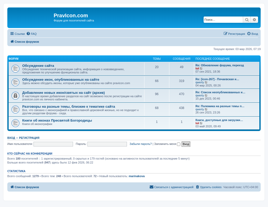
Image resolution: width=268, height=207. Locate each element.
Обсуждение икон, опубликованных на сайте (60, 79)
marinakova (137, 176)
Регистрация (29, 137)
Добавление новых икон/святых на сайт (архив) (63, 93)
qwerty (200, 82)
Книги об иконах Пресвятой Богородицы (57, 120)
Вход (11, 137)
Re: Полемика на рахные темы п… (220, 106)
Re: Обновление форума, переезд (220, 65)
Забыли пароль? (141, 143)
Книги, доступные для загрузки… (219, 120)
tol (197, 68)
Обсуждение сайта (38, 66)
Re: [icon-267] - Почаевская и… (217, 79)
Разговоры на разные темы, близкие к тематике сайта (68, 106)
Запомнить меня (167, 143)
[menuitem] (31, 34)
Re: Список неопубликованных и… (220, 92)
